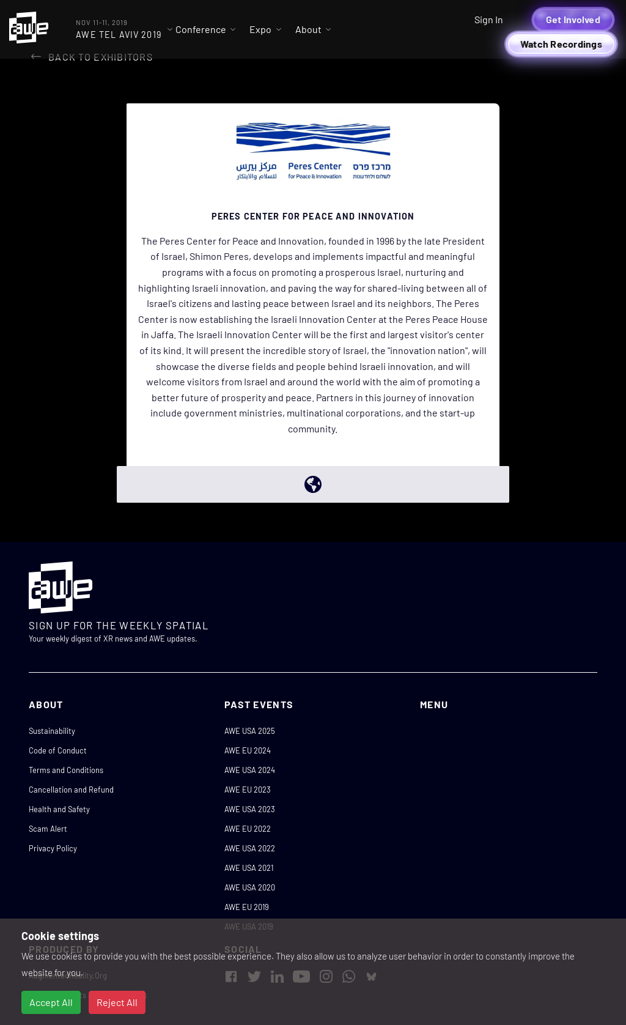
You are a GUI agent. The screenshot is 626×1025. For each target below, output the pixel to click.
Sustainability (52, 731)
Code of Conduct (58, 750)
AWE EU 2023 (247, 789)
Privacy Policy (53, 848)
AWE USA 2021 (248, 868)
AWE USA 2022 (249, 848)
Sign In (488, 19)
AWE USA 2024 (249, 770)
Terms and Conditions (66, 770)
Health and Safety (59, 809)
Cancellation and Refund (71, 789)
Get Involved (573, 19)
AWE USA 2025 (249, 731)
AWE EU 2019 (246, 907)
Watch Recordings (561, 44)
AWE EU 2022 (247, 829)
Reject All (117, 1002)
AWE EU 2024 (247, 750)
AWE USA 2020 (249, 887)
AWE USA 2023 (249, 809)
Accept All (51, 1002)
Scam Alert (48, 829)
